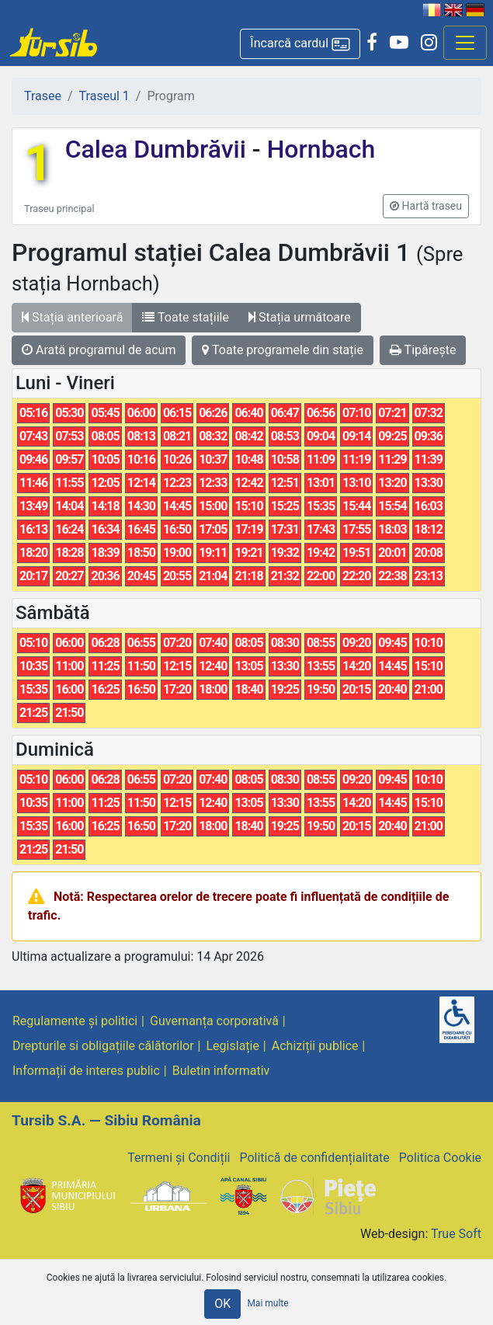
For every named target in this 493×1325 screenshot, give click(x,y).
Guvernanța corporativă (214, 1021)
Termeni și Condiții (178, 1157)
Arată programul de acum (98, 350)
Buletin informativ (221, 1070)
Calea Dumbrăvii (158, 149)
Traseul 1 (104, 96)
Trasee (42, 96)
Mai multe (267, 1303)
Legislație (233, 1045)
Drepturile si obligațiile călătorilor (103, 1045)
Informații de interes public (86, 1070)
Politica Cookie (440, 1157)
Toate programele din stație (282, 350)
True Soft (456, 1233)
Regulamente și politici (74, 1021)
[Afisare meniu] (465, 43)
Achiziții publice (315, 1045)
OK (222, 1303)
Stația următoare (299, 317)
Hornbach (318, 149)
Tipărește (423, 350)
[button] (300, 44)
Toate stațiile (185, 317)
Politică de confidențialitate (314, 1157)
